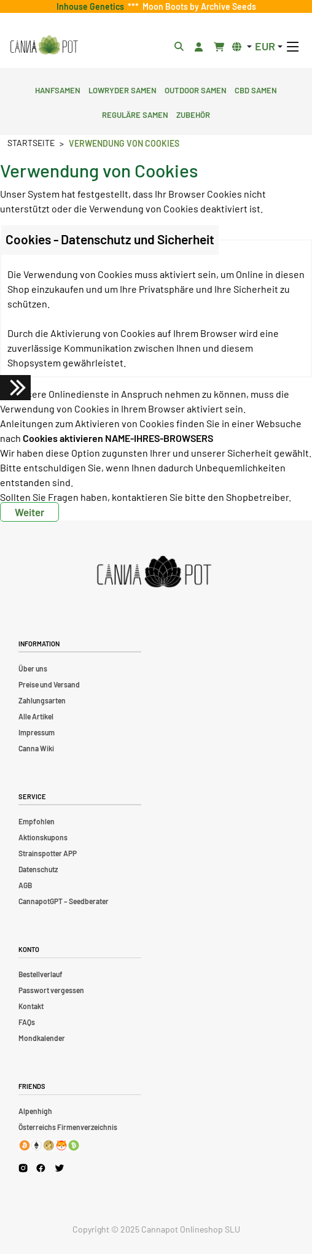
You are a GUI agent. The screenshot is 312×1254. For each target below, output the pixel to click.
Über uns (32, 668)
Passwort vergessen (51, 990)
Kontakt (31, 1006)
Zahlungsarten (42, 700)
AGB (25, 885)
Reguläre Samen (135, 113)
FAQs (26, 1022)
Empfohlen (36, 821)
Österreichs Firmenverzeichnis (67, 1127)
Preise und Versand (49, 684)
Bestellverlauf (40, 974)
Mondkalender (41, 1038)
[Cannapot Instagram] (23, 1167)
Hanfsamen (57, 89)
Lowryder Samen (122, 89)
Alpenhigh (35, 1111)
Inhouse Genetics (92, 6)
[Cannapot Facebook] (41, 1167)
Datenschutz (38, 869)
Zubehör (193, 113)
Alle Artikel (35, 716)
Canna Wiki (36, 748)
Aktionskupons (43, 837)
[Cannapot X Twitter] (59, 1167)
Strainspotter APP (47, 853)
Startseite (31, 142)
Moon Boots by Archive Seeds (197, 6)
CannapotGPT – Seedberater (63, 901)
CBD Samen (256, 89)
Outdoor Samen (196, 89)
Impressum (36, 732)
